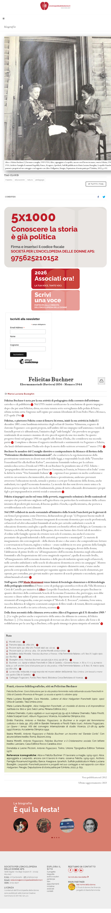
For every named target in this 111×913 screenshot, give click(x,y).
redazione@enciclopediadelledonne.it (26, 880)
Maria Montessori (33, 582)
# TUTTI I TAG (95, 184)
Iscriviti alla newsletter (78, 877)
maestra (8, 180)
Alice (42, 589)
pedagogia (39, 180)
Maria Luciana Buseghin (21, 394)
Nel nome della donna (85, 884)
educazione (20, 180)
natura (30, 180)
